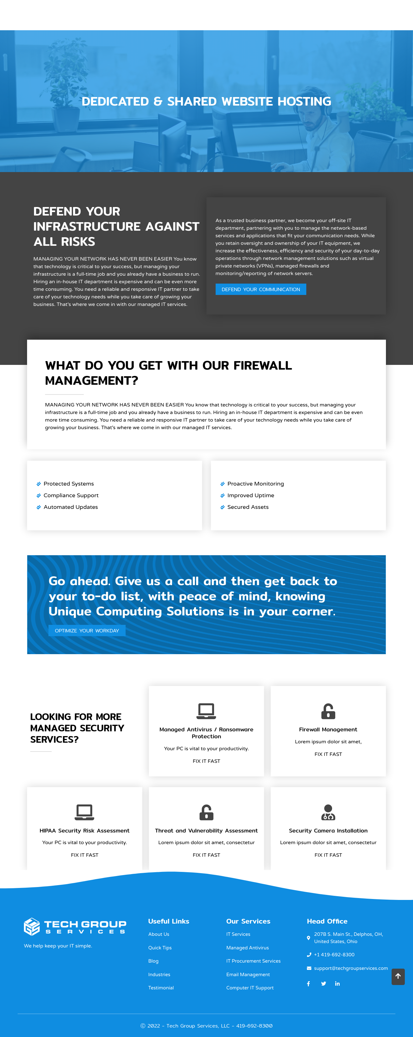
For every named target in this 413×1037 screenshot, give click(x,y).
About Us (320, 14)
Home (196, 14)
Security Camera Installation (328, 831)
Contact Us (361, 14)
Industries (280, 14)
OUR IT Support (234, 14)
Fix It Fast (206, 761)
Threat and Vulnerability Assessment (206, 831)
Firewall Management (328, 730)
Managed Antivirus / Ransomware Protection (206, 733)
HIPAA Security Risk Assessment (85, 831)
